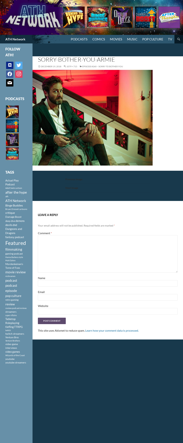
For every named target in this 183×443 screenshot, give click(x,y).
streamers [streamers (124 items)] (10, 311)
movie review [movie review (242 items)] (15, 272)
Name (41, 278)
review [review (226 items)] (10, 304)
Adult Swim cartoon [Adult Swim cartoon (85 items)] (13, 188)
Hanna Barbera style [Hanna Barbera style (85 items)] (14, 257)
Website (43, 305)
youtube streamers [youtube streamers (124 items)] (15, 362)
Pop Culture (152, 39)
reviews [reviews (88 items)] (23, 308)
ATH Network (15, 39)
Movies (116, 39)
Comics (98, 39)
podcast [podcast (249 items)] (11, 280)
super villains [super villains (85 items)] (11, 315)
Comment (45, 233)
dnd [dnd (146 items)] (15, 225)
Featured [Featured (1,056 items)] (15, 243)
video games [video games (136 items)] (12, 351)
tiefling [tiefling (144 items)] (9, 326)
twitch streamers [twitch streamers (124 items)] (14, 333)
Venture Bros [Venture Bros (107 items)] (12, 337)
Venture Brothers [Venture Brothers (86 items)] (12, 340)
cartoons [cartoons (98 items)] (23, 209)
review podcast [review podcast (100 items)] (12, 308)
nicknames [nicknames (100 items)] (10, 276)
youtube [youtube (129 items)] (9, 358)
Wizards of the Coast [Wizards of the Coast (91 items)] (15, 355)
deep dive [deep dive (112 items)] (10, 221)
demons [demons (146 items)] (20, 220)
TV (170, 39)
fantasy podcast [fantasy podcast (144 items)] (14, 237)
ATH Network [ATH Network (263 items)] (15, 201)
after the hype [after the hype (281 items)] (16, 192)
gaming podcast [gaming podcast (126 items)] (14, 253)
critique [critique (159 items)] (10, 212)
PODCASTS (79, 39)
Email (41, 292)
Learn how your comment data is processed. (112, 330)
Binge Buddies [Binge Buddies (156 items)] (14, 205)
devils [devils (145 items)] (8, 225)
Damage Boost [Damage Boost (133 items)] (13, 216)
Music (132, 39)
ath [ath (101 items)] (6, 196)
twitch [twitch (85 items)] (8, 330)
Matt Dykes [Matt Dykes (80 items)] (10, 260)
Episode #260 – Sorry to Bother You (102, 66)
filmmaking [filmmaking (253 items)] (13, 249)
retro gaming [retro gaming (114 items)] (12, 299)
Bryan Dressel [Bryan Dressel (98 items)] (11, 209)
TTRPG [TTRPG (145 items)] (18, 326)
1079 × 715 (71, 66)
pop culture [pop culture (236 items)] (13, 296)
